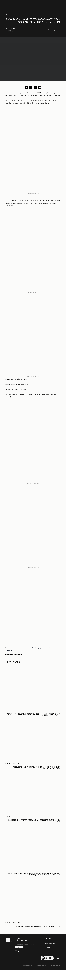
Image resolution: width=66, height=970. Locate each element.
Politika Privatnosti (27, 965)
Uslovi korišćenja (55, 965)
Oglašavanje (50, 943)
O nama (48, 939)
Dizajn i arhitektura (13, 763)
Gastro (8, 817)
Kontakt (48, 947)
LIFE (7, 14)
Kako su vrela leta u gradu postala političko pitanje (38, 926)
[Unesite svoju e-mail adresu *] (25, 944)
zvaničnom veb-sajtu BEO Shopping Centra (32, 648)
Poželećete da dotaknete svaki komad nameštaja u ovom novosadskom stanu (36, 768)
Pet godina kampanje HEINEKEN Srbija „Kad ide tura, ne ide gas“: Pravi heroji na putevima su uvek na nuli (34, 874)
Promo (12, 28)
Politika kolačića (41, 965)
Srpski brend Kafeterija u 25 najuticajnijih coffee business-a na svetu (34, 821)
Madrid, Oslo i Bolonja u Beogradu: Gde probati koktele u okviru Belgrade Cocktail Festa (33, 715)
